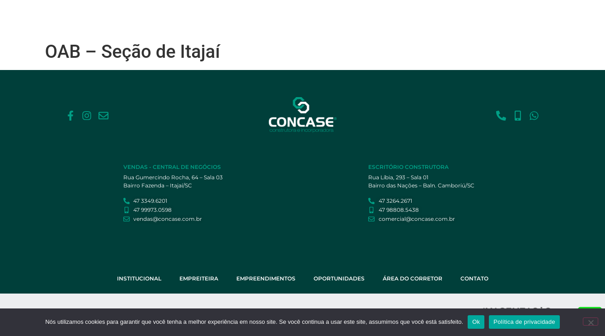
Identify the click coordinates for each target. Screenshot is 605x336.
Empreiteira (288, 15)
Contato (506, 15)
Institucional (241, 15)
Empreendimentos (341, 15)
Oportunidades (399, 15)
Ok (476, 321)
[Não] (590, 321)
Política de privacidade (524, 321)
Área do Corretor (458, 15)
